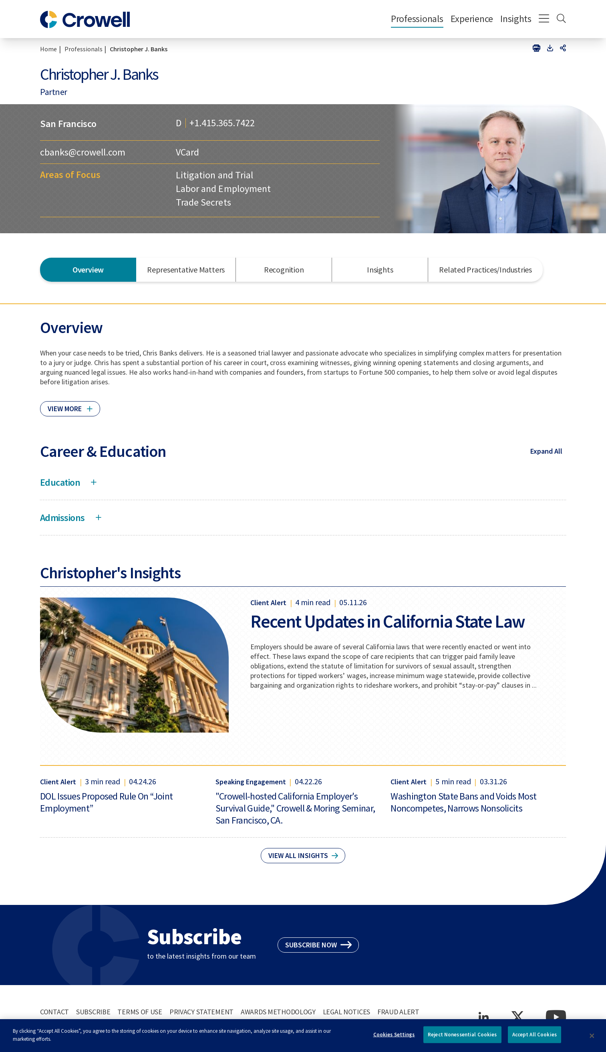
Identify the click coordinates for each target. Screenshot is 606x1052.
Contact (54, 1011)
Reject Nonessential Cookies (462, 1037)
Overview (88, 270)
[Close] (592, 1038)
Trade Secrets (203, 202)
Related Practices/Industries (485, 270)
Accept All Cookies (534, 1037)
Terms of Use (139, 1011)
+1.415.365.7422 (221, 123)
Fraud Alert (398, 1011)
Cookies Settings (394, 1037)
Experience (472, 18)
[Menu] (544, 19)
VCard (187, 152)
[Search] (561, 19)
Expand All (546, 451)
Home (48, 49)
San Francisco (68, 123)
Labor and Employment (223, 188)
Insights (516, 18)
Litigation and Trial (214, 175)
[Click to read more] (70, 405)
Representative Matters (186, 270)
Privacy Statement (201, 1011)
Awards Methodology (278, 1011)
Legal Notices (346, 1011)
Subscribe (93, 1011)
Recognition (284, 270)
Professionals (417, 18)
